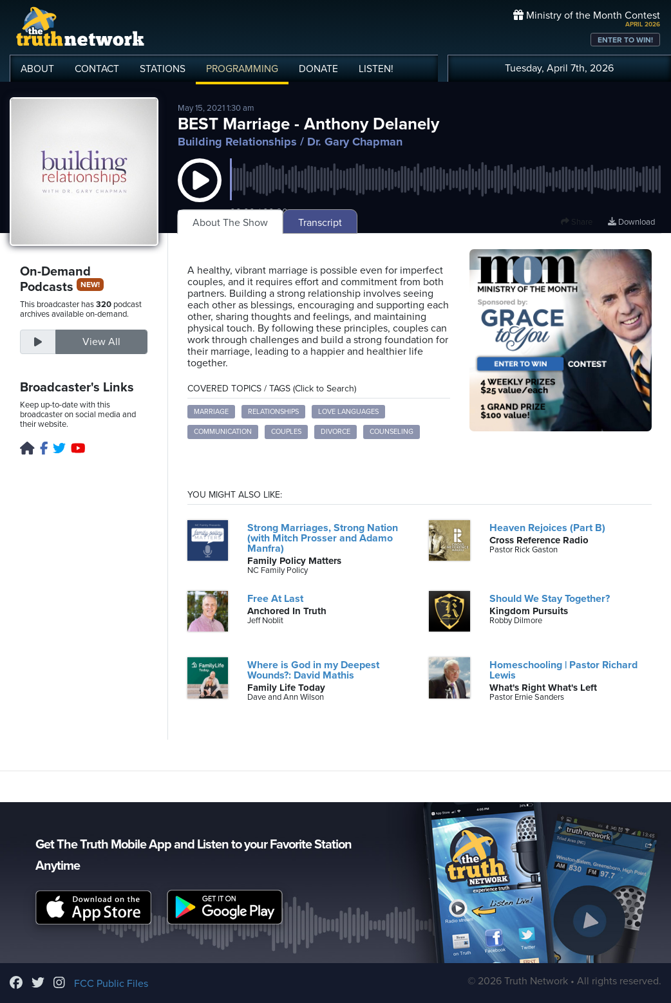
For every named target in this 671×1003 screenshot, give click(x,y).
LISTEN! (376, 69)
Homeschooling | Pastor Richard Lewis (563, 670)
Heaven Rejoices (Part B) (547, 527)
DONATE (318, 69)
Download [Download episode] (631, 222)
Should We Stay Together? (549, 598)
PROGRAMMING (242, 69)
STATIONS (162, 69)
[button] (200, 193)
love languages (348, 412)
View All (101, 341)
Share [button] (576, 222)
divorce (335, 431)
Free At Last (275, 598)
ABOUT (37, 69)
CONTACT (97, 69)
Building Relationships (237, 142)
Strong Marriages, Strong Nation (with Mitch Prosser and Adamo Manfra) (322, 538)
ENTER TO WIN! (625, 39)
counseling (391, 431)
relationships (273, 412)
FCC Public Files (111, 983)
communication (223, 431)
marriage (211, 412)
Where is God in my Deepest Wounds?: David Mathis (313, 670)
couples (286, 431)
